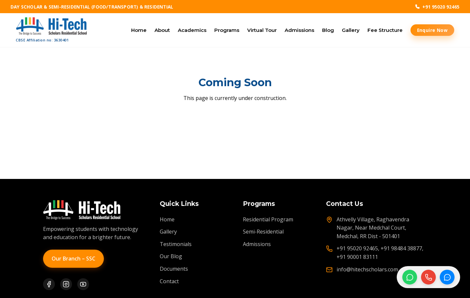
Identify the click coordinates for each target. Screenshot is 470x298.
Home (139, 30)
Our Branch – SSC (73, 258)
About (162, 30)
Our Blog (171, 256)
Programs (226, 30)
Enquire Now (432, 30)
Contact (169, 281)
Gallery (351, 30)
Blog (328, 30)
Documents (174, 268)
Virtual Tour (262, 30)
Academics (192, 30)
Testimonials (176, 244)
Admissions (299, 30)
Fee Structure (385, 30)
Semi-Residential (263, 231)
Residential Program (268, 219)
